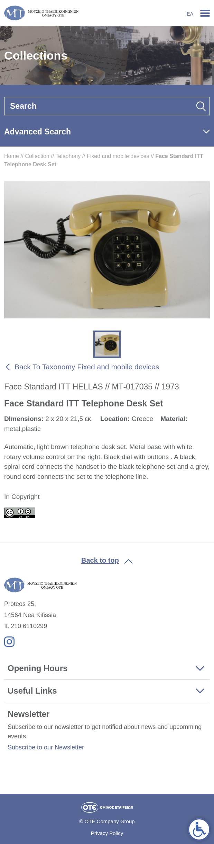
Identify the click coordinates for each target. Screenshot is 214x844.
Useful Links (32, 690)
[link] (199, 829)
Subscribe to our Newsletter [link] (46, 747)
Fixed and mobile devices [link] (118, 156)
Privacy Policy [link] (107, 833)
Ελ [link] (190, 14)
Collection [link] (37, 156)
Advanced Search (37, 131)
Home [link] (11, 156)
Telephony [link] (68, 156)
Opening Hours (37, 668)
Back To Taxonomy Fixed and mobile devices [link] (87, 367)
